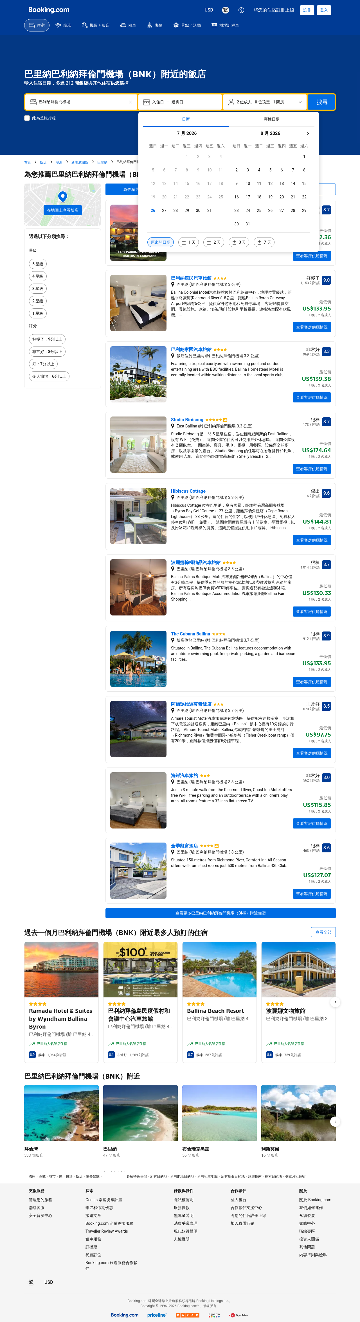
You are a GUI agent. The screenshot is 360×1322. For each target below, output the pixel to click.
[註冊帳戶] (307, 10)
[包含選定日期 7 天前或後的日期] (264, 242)
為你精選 (131, 189)
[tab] (186, 119)
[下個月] (307, 133)
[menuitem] (37, 25)
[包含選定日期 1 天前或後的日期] (188, 242)
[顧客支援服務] (241, 10)
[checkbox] (186, 156)
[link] (62, 264)
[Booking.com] (49, 10)
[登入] (324, 10)
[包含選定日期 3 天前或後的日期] (239, 242)
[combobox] (82, 102)
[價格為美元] (209, 10)
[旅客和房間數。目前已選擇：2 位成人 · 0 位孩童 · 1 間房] (264, 102)
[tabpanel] (228, 189)
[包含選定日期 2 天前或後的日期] (213, 242)
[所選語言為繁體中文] (225, 10)
